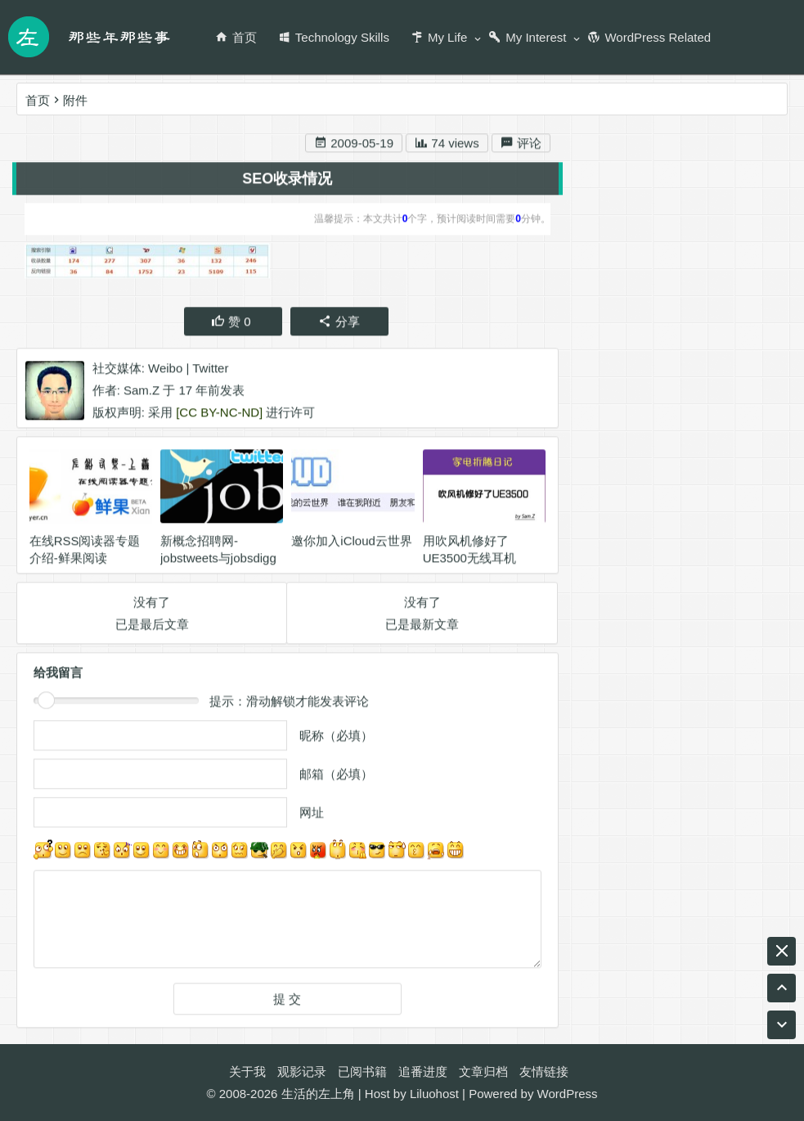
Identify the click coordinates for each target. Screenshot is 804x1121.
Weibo (165, 370)
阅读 (688, 801)
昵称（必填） (336, 738)
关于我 (247, 1071)
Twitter (210, 370)
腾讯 (716, 713)
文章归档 (483, 1071)
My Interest (527, 37)
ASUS (596, 801)
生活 (591, 625)
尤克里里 (704, 684)
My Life (439, 37)
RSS (591, 684)
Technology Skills (333, 37)
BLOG (646, 743)
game (594, 743)
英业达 (641, 684)
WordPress (567, 1094)
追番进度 (422, 1071)
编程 (643, 801)
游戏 (732, 801)
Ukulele (719, 625)
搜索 (750, 170)
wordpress (651, 625)
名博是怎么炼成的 (628, 772)
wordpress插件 (619, 654)
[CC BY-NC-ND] (219, 414)
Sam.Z (141, 392)
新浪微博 (650, 270)
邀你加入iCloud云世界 (351, 544)
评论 (521, 146)
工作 (760, 713)
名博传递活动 (716, 654)
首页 (236, 37)
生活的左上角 (318, 1094)
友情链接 (543, 1071)
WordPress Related (649, 37)
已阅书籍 (362, 1071)
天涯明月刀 (609, 713)
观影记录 (301, 1071)
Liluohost (434, 1094)
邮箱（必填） (336, 777)
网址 (311, 815)
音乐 (672, 713)
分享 (339, 324)
